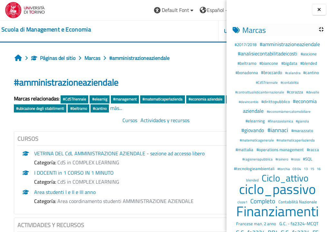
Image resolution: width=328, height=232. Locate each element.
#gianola (302, 121)
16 (319, 168)
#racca (313, 149)
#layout (109, 108)
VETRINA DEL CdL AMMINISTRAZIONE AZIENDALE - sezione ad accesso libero (119, 162)
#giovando (253, 130)
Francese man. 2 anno (256, 223)
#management (125, 99)
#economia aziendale (33, 108)
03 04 (297, 168)
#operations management (280, 149)
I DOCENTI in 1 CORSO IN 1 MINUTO (74, 182)
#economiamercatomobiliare (289, 111)
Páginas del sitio (53, 58)
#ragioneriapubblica (257, 159)
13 (306, 168)
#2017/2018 (246, 44)
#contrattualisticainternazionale (260, 92)
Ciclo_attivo (285, 178)
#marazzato (302, 130)
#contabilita (290, 82)
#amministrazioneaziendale (290, 44)
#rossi (296, 159)
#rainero (282, 159)
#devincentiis (249, 101)
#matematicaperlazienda (295, 140)
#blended (308, 63)
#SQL (307, 159)
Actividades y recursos (125, 129)
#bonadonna (247, 72)
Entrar (209, 10)
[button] (95, 10)
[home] (46, 29)
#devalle (312, 92)
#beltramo (247, 63)
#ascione (309, 54)
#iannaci (278, 130)
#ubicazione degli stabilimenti (145, 108)
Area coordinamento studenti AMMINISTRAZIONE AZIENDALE (125, 210)
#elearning (256, 121)
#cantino (311, 72)
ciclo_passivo (277, 189)
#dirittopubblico (276, 101)
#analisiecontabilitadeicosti (268, 53)
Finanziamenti (277, 211)
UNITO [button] (152, 31)
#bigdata (289, 63)
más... (20, 117)
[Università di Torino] (25, 9)
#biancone (269, 63)
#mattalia (245, 149)
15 (312, 168)
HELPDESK (188, 31)
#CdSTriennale (267, 82)
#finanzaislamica (281, 121)
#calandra (293, 72)
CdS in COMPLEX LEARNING (88, 171)
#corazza (295, 92)
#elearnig (99, 99)
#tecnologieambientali (254, 168)
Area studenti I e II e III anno (65, 201)
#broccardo (272, 72)
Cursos (90, 129)
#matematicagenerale (257, 140)
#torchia (284, 168)
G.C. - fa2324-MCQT (298, 223)
